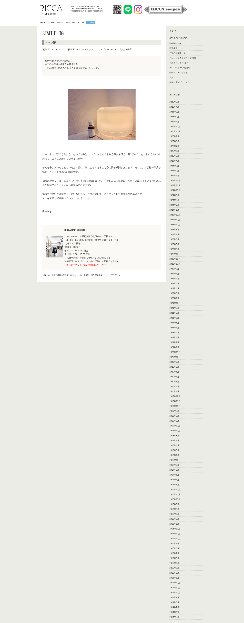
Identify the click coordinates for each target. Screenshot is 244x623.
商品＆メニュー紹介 (178, 63)
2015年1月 (174, 578)
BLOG (81, 22)
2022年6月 (174, 283)
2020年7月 (174, 367)
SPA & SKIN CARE (178, 38)
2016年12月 (174, 489)
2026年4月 (174, 107)
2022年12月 (174, 254)
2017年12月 (174, 460)
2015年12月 (174, 529)
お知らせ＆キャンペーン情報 (182, 58)
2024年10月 (174, 190)
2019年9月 (174, 411)
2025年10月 (174, 131)
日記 (121, 49)
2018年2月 (174, 455)
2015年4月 (174, 563)
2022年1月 (174, 298)
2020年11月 (174, 352)
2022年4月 (174, 288)
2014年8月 (174, 602)
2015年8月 (174, 548)
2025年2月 (174, 170)
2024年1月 (174, 210)
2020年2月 (174, 386)
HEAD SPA (70, 22)
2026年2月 (174, 117)
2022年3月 (174, 293)
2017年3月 (174, 484)
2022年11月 (174, 259)
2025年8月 (174, 141)
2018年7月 (174, 440)
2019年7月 (174, 421)
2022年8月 (174, 274)
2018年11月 (174, 430)
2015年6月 (174, 558)
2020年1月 (174, 391)
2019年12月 (174, 396)
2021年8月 (174, 313)
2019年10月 (174, 406)
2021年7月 (174, 318)
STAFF (51, 22)
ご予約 (91, 22)
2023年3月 (174, 249)
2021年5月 (174, 327)
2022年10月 (174, 264)
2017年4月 (174, 480)
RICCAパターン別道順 (179, 67)
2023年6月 (174, 239)
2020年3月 (174, 381)
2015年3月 (174, 568)
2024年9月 (174, 195)
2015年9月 (174, 543)
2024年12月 (174, 180)
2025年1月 (174, 175)
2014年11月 (174, 587)
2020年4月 (174, 377)
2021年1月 (174, 347)
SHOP (43, 22)
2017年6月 (174, 470)
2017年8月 (174, 465)
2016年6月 (174, 514)
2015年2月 (174, 573)
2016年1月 (174, 524)
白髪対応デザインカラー (180, 82)
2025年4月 (174, 161)
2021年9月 (174, 308)
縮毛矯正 (173, 48)
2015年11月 (174, 534)
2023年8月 (174, 229)
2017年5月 (174, 475)
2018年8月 (174, 435)
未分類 (129, 49)
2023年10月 (174, 224)
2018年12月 (174, 426)
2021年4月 (174, 332)
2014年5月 (174, 617)
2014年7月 (174, 607)
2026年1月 (174, 121)
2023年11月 (174, 220)
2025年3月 (174, 166)
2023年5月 (174, 244)
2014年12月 (174, 583)
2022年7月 (174, 278)
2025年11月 (174, 126)
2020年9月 (174, 362)
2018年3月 (174, 450)
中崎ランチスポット (178, 72)
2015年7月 (174, 553)
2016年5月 (174, 519)
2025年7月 (174, 146)
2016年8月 (174, 509)
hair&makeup (175, 43)
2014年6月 (174, 612)
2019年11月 (174, 401)
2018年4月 (174, 445)
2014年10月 (174, 592)
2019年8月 (174, 416)
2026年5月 (174, 102)
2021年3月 (174, 337)
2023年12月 (174, 215)
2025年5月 (174, 156)
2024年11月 (174, 185)
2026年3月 (174, 112)
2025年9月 (174, 136)
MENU (60, 22)
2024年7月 (174, 205)
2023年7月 (174, 234)
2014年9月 (174, 597)
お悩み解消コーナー (178, 53)
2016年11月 (174, 494)
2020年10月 (174, 357)
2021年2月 (174, 342)
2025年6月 (174, 151)
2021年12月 (174, 303)
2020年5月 (174, 372)
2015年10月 (174, 538)
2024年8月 (174, 200)
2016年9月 (174, 504)
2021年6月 (174, 323)
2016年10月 (174, 499)
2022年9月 (174, 269)
